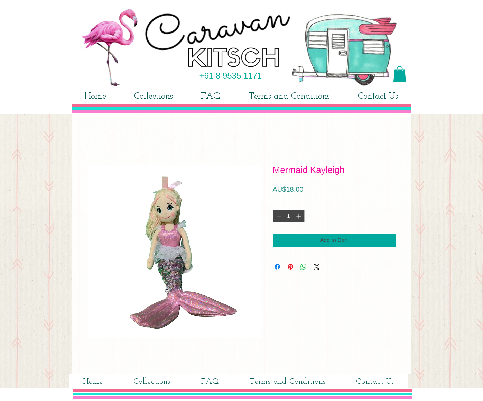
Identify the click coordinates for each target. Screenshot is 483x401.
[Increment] (299, 216)
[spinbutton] (288, 216)
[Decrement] (278, 216)
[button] (399, 74)
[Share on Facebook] (277, 267)
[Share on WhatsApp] (303, 267)
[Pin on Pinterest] (290, 267)
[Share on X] (317, 267)
